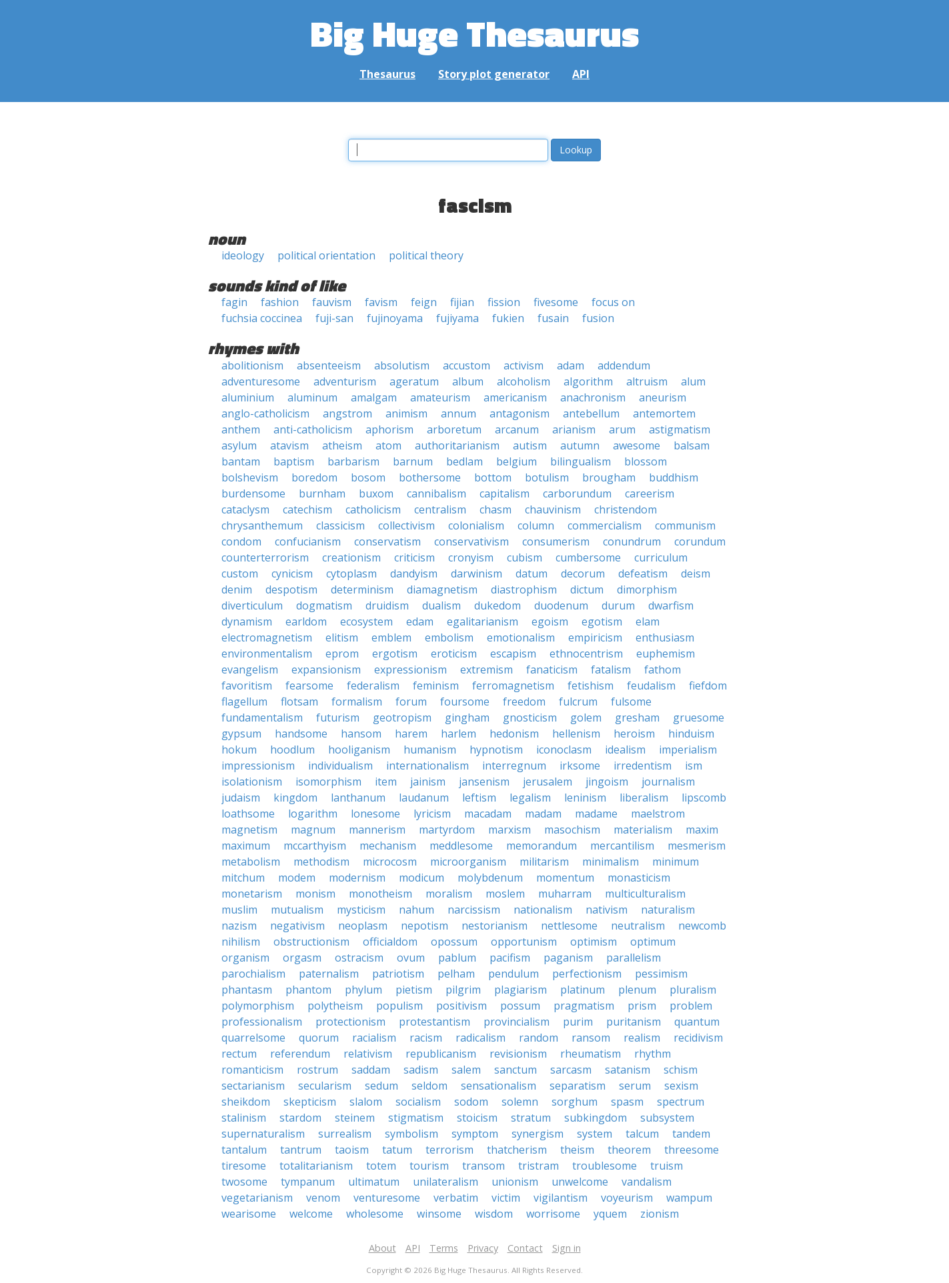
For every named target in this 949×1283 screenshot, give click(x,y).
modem (296, 877)
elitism (341, 637)
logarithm (312, 813)
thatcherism (517, 1149)
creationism (351, 557)
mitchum (243, 877)
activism (524, 365)
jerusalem (547, 781)
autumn (580, 445)
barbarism (353, 461)
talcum (642, 1133)
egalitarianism (482, 621)
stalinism (243, 1117)
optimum (653, 941)
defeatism (643, 573)
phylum (363, 989)
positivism (461, 1005)
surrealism (344, 1133)
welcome (311, 1213)
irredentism (643, 765)
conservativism (471, 541)
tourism (429, 1165)
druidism (387, 605)
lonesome (375, 813)
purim (578, 1021)
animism (406, 413)
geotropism (402, 717)
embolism (449, 637)
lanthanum (358, 797)
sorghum (575, 1101)
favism (381, 302)
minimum (675, 861)
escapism (513, 653)
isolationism (251, 781)
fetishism (591, 685)
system (594, 1133)
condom (241, 541)
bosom (368, 477)
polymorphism (257, 1005)
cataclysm (245, 509)
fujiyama (457, 318)
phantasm (246, 989)
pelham (456, 973)
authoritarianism (457, 445)
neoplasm (362, 925)
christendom (625, 509)
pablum (457, 957)
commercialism (605, 525)
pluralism (693, 989)
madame (596, 813)
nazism (239, 925)
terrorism (449, 1149)
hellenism (576, 733)
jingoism (607, 781)
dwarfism (671, 605)
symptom (474, 1133)
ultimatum (373, 1181)
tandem (691, 1133)
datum (532, 573)
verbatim (455, 1197)
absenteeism (329, 365)
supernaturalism (263, 1133)
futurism (337, 717)
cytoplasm (351, 573)
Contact (525, 1248)
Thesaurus (387, 74)
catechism (307, 509)
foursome (465, 701)
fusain (553, 318)
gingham (467, 717)
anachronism (593, 397)
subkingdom (595, 1117)
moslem (505, 893)
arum (622, 429)
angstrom (347, 413)
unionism (515, 1181)
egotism (602, 621)
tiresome (243, 1165)
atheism (342, 445)
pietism (413, 989)
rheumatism (590, 1053)
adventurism (344, 381)
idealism (625, 749)
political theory (426, 255)
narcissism (473, 909)
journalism (668, 781)
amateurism (440, 397)
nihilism (240, 941)
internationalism (427, 765)
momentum (565, 877)
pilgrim (463, 989)
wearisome (248, 1213)
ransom (591, 1037)
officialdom (390, 941)
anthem (240, 429)
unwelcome (580, 1181)
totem (381, 1165)
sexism (681, 1085)
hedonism (514, 733)
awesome (636, 445)
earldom (306, 621)
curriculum (661, 557)
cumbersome (588, 557)
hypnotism (496, 749)
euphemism (665, 653)
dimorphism (647, 589)
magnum (313, 829)
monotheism (380, 893)
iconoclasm (564, 749)
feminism (436, 685)
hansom (361, 733)
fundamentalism (262, 717)
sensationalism (498, 1085)
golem (586, 717)
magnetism (249, 829)
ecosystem (366, 621)
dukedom (497, 605)
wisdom (494, 1213)
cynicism (292, 573)
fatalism (611, 669)
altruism (647, 381)
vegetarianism (257, 1197)
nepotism (424, 925)
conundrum (632, 541)
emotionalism (521, 637)
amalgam (374, 397)
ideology (242, 255)
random (538, 1037)
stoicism (477, 1117)
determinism (362, 589)
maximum (245, 845)
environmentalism (266, 653)
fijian (462, 302)
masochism (572, 829)
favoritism (246, 685)
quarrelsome (253, 1037)
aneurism (662, 397)
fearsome (309, 685)
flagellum (244, 701)
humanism (429, 749)
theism (577, 1149)
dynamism (246, 621)
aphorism (389, 429)
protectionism (350, 1021)
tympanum (308, 1181)
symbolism (411, 1133)
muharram (565, 893)
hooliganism (359, 749)
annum (458, 413)
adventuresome (260, 381)
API (581, 74)
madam (543, 813)
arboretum (454, 429)
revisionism (518, 1053)
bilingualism (580, 461)
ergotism (394, 653)
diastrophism (524, 589)
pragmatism (584, 1005)
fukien (508, 318)
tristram (538, 1165)
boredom (314, 477)
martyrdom (447, 829)
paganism (568, 957)
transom (483, 1165)
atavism (289, 445)
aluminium (247, 397)
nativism (607, 909)
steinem (355, 1117)
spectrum (680, 1101)
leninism (585, 797)
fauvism (331, 302)
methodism (321, 861)
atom (388, 445)
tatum (397, 1149)
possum (520, 1005)
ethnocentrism (586, 653)
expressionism (410, 669)
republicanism (440, 1053)
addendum (624, 365)
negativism (297, 925)
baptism (293, 461)
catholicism (373, 509)
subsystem (667, 1117)
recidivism (698, 1037)
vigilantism (561, 1197)
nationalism (543, 909)
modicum (421, 877)
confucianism (308, 541)
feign (424, 302)
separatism (578, 1085)
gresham (637, 717)
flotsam (299, 701)
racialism (374, 1037)
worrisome (553, 1213)
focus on (613, 302)
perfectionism (587, 973)
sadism (420, 1069)
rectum (239, 1053)
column (536, 525)
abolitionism (252, 365)
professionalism (261, 1021)
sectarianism (253, 1085)
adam (570, 365)
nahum (416, 909)
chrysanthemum (262, 525)
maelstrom (658, 813)
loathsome (248, 813)
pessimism (661, 973)
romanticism (252, 1069)
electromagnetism (266, 637)
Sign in (566, 1248)
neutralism (638, 925)
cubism (524, 557)
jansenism (484, 781)
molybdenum (490, 877)
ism (693, 765)
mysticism (361, 909)
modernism (357, 877)
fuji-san (334, 318)
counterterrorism (265, 557)
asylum (239, 445)
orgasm (302, 957)
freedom (524, 701)
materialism (643, 829)
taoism (352, 1149)
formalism (356, 701)
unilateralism (445, 1181)
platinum (582, 989)
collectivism (406, 525)
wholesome (374, 1213)
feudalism (651, 685)
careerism (649, 493)
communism (685, 525)
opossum (454, 941)
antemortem (664, 413)
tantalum (244, 1149)
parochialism (253, 973)
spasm (627, 1101)
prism (642, 1005)
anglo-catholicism (265, 413)
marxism (509, 829)
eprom (342, 653)
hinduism (691, 733)
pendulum (513, 973)
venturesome (386, 1197)
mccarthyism (314, 845)
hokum (239, 749)
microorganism (468, 861)
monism (315, 893)
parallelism (633, 957)
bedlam (464, 461)
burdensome (253, 493)
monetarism (251, 893)
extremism (486, 669)
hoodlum (292, 749)
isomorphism (328, 781)
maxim (702, 829)
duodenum (561, 605)
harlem (458, 733)
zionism (659, 1213)
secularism (324, 1085)
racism (425, 1037)
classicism (340, 525)
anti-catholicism (312, 429)
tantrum (300, 1149)
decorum (583, 573)
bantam (240, 461)
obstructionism (311, 941)
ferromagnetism (513, 685)
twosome (244, 1181)
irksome (580, 765)
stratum (531, 1117)
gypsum (241, 733)
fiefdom (708, 685)
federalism (373, 685)
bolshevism (249, 477)
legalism (530, 797)
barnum (413, 461)
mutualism (297, 909)
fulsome (631, 701)
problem (691, 1005)
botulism (547, 477)
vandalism (647, 1181)
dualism (441, 605)
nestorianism (494, 925)
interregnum (514, 765)
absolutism (401, 365)
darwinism (476, 573)
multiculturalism (645, 893)
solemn (520, 1101)
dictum (587, 589)
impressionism (258, 765)
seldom (429, 1085)
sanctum (515, 1069)
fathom (662, 669)
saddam (370, 1069)
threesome (691, 1149)
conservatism (387, 541)
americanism (515, 397)
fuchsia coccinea (261, 318)
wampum (689, 1197)
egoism (550, 621)
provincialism (517, 1021)
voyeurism (627, 1197)
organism (245, 957)
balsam (692, 445)
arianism (574, 429)
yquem (610, 1213)
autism (530, 445)
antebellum (591, 413)
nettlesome (569, 925)
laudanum (424, 797)
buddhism (673, 477)
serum (635, 1085)
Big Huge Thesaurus (474, 33)
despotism (291, 589)
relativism (367, 1053)
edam (419, 621)
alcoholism (523, 381)
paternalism (329, 973)
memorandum (541, 845)
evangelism (249, 669)
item (386, 781)
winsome (439, 1213)
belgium (516, 461)
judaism (240, 797)
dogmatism (324, 605)
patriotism (398, 973)
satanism (627, 1069)
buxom (376, 493)
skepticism (309, 1101)
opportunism (524, 941)
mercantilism (622, 845)
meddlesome (461, 845)
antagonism (520, 413)
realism (642, 1037)
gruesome (698, 717)
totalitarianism (316, 1165)
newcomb (702, 925)
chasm (496, 509)
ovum (411, 957)
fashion (280, 302)
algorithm (588, 381)
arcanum (517, 429)
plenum (637, 989)
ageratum (414, 381)
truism (666, 1165)
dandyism (413, 573)
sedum (381, 1085)
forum (411, 701)
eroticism (454, 653)
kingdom (295, 797)
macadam (488, 813)
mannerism (377, 829)
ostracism (359, 957)
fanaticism (552, 669)
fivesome (556, 302)
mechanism (387, 845)
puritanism (633, 1021)
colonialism (476, 525)
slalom (365, 1101)
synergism (538, 1133)
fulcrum (578, 701)
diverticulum (252, 605)
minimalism (610, 861)
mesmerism (697, 845)
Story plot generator (494, 74)
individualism (340, 765)
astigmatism (679, 429)
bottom (493, 477)
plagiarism (520, 989)
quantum (697, 1021)
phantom (308, 989)
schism (681, 1069)
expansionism (326, 669)
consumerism (556, 541)
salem (466, 1069)
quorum (319, 1037)
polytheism (335, 1005)
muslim (239, 909)
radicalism (480, 1037)
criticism (414, 557)
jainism (427, 781)
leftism (479, 797)
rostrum (317, 1069)
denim (236, 589)
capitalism (505, 493)
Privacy (482, 1248)
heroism (634, 733)
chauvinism (553, 509)
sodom (471, 1101)
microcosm (390, 861)
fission (504, 302)
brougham (609, 477)
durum (618, 605)
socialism (418, 1101)
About (382, 1248)
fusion (598, 318)
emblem (391, 637)
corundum (700, 541)
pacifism (510, 957)
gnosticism (530, 717)
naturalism (668, 909)
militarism (544, 861)
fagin (234, 302)
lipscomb (704, 797)
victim (506, 1197)
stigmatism (415, 1117)
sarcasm (571, 1069)
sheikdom (245, 1101)
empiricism (595, 637)
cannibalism (436, 493)
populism (399, 1005)
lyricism (432, 813)
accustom (466, 365)
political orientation (326, 255)
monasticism (639, 877)
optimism (593, 941)
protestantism (434, 1021)
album (468, 381)
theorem (629, 1149)
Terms (443, 1248)
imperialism (688, 749)
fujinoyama (395, 318)
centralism (440, 509)
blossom (645, 461)
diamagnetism (442, 589)
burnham (322, 493)
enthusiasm (665, 637)
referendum (300, 1053)
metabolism (250, 861)
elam (648, 621)
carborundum (577, 493)
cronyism (471, 557)
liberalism (644, 797)
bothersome (430, 477)
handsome (301, 733)
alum (693, 381)
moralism (448, 893)
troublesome (604, 1165)
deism (695, 573)
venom (323, 1197)
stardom (300, 1117)
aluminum (312, 397)
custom (239, 573)
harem (411, 733)
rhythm (652, 1053)
